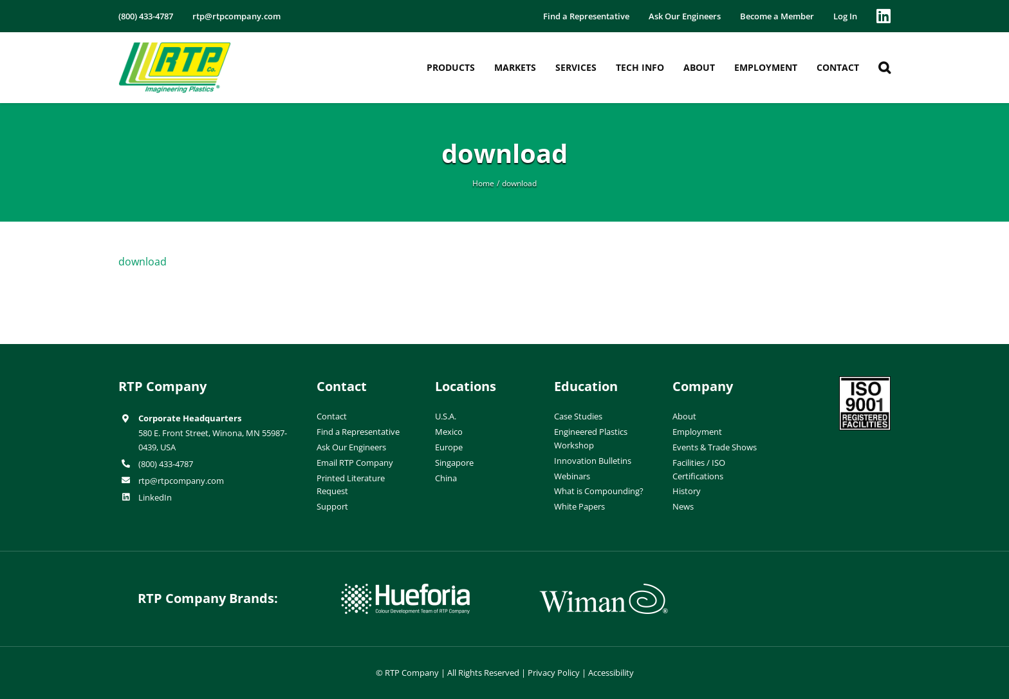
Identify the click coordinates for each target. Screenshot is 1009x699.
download (142, 261)
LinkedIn (155, 497)
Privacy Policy (554, 672)
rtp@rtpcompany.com (181, 480)
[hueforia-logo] (405, 589)
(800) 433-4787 (165, 464)
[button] (884, 68)
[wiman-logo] (603, 589)
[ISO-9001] (865, 381)
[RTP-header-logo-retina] (174, 47)
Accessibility (611, 672)
